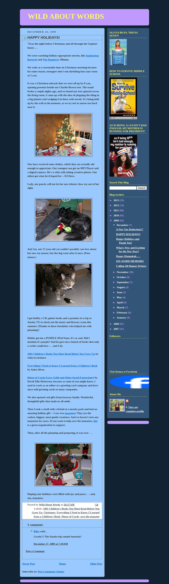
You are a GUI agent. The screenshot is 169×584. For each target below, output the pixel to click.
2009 (116, 220)
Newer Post (28, 563)
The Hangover (51, 59)
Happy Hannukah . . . (128, 256)
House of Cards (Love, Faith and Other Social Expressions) (60, 377)
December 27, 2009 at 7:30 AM (51, 544)
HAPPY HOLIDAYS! (128, 234)
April (120, 302)
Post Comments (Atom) (51, 571)
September (123, 282)
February (122, 312)
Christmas (49, 512)
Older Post (96, 563)
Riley (37, 531)
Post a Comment (35, 551)
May (120, 297)
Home (62, 563)
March (121, 307)
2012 (116, 205)
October (122, 277)
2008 (116, 324)
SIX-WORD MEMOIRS (130, 261)
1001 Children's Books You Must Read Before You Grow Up (61, 353)
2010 (116, 215)
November (123, 272)
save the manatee (90, 516)
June (120, 292)
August (121, 287)
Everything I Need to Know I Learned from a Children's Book (62, 365)
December (123, 225)
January (122, 317)
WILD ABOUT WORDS (66, 16)
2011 (116, 210)
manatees (70, 413)
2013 (116, 200)
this (95, 421)
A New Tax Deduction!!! (129, 229)
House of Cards (70, 516)
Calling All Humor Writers (131, 266)
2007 (116, 329)
